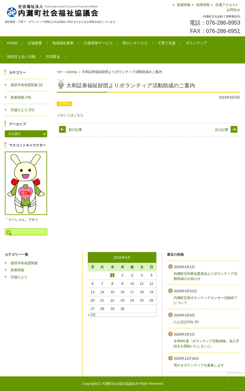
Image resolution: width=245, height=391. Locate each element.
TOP (59, 72)
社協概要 (38, 43)
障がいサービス (137, 43)
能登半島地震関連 (27, 85)
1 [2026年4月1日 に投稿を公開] (112, 275)
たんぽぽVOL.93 (186, 322)
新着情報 (72, 72)
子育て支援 (169, 43)
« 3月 (92, 315)
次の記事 (221, 130)
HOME (15, 43)
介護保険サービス (101, 43)
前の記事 (75, 130)
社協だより (22, 110)
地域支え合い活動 (24, 57)
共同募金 (56, 57)
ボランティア (199, 43)
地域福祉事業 (66, 43)
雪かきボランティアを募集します (199, 365)
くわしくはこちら (70, 115)
